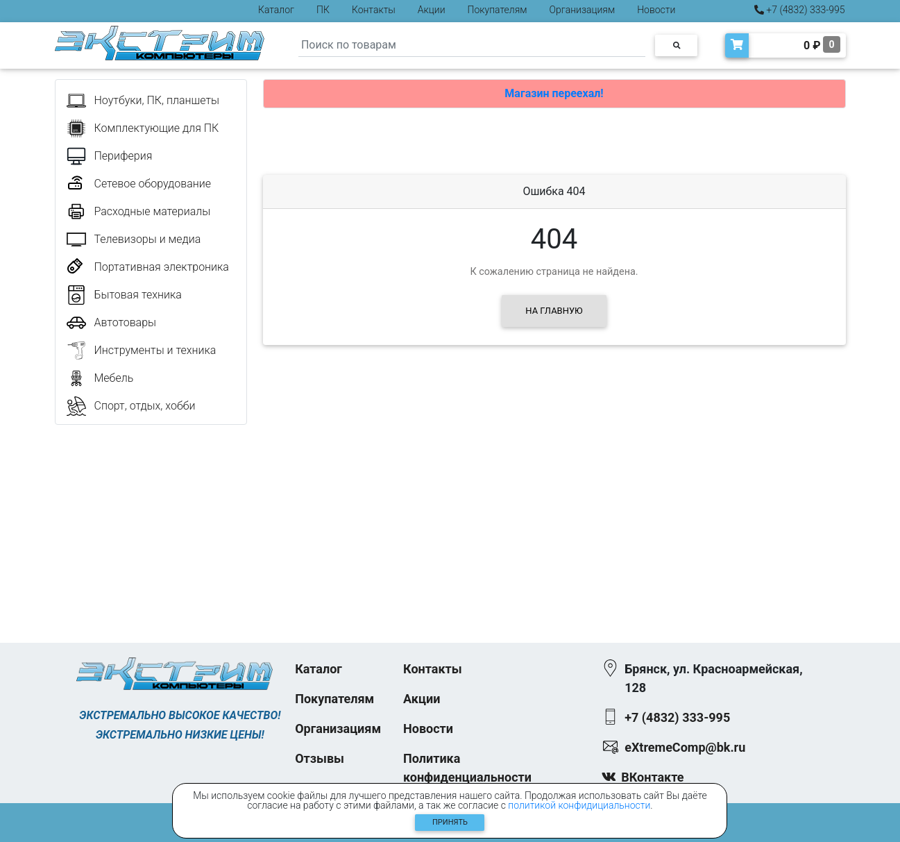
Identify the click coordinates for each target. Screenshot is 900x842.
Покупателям (497, 9)
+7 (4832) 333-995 (799, 9)
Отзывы (319, 758)
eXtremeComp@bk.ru (685, 747)
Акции (431, 9)
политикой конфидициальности (579, 805)
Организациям (582, 9)
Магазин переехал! (553, 93)
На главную (553, 310)
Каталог (276, 9)
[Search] (471, 45)
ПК (323, 9)
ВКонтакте (652, 777)
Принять (450, 822)
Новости (656, 9)
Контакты (374, 9)
